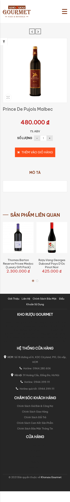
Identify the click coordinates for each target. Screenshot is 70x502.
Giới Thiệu (13, 298)
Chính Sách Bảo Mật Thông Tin (35, 428)
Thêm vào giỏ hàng (37, 152)
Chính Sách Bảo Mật (45, 298)
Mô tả (35, 172)
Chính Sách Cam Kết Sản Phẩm (35, 422)
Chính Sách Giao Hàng (35, 411)
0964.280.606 (42, 368)
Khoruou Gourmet (51, 477)
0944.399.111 (42, 381)
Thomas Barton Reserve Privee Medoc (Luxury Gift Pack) (18, 263)
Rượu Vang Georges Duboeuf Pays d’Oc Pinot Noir (51, 263)
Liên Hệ (26, 298)
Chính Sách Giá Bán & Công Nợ (35, 405)
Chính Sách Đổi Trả (35, 417)
